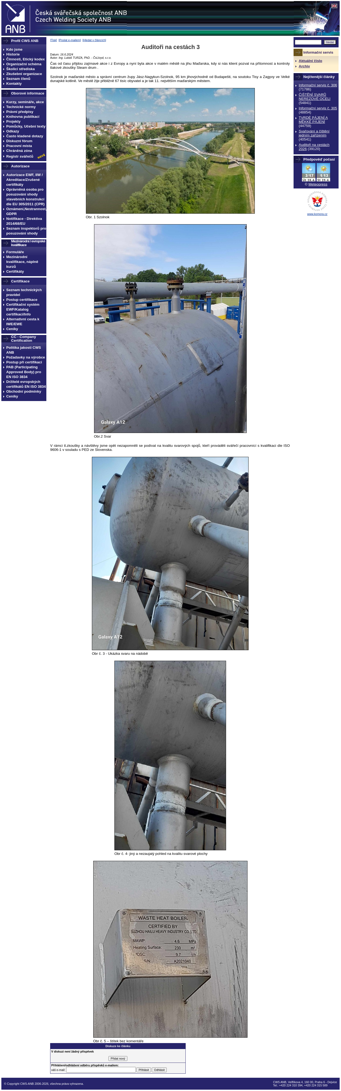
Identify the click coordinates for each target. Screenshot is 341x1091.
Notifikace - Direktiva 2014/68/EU (24, 221)
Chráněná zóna (19, 151)
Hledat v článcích (94, 40)
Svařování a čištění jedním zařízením (314, 133)
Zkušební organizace (24, 74)
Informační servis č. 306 (318, 85)
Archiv (304, 66)
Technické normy (21, 107)
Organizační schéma (23, 64)
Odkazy (12, 131)
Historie (13, 54)
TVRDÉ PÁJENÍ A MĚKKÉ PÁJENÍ (313, 120)
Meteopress (317, 184)
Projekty (13, 121)
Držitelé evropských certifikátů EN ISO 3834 (26, 384)
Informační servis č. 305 (318, 108)
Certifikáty (15, 271)
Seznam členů (18, 79)
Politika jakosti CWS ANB (23, 350)
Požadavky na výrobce (25, 357)
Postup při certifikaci (24, 362)
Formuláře (15, 252)
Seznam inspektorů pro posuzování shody (26, 230)
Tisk (53, 40)
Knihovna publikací (22, 117)
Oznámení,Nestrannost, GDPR (26, 211)
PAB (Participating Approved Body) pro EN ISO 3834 (23, 372)
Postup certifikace (21, 300)
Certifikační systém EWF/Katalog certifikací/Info (22, 309)
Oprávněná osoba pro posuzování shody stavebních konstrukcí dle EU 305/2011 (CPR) (25, 196)
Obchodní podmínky (23, 391)
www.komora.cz (317, 214)
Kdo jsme (14, 49)
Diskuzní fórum (19, 141)
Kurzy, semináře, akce (25, 102)
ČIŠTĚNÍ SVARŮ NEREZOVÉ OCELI (314, 97)
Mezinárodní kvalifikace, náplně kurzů (22, 262)
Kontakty (14, 84)
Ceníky (12, 329)
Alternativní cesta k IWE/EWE (22, 321)
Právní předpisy (19, 112)
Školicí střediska (20, 69)
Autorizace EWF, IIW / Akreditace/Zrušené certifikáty (24, 180)
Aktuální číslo (310, 61)
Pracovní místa (19, 146)
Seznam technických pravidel (24, 292)
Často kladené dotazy (24, 136)
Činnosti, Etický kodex (25, 59)
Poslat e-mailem (69, 40)
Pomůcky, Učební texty (26, 126)
